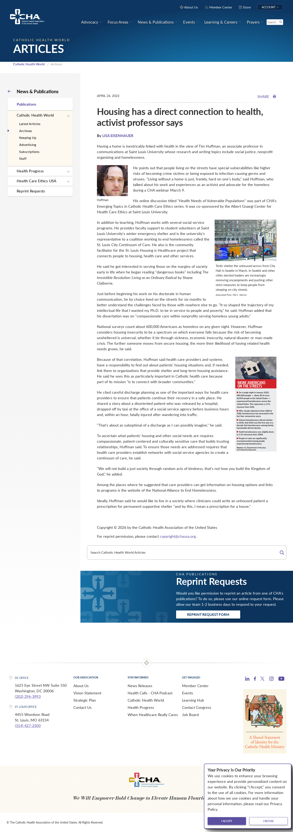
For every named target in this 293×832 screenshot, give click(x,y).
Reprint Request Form (208, 614)
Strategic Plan (84, 700)
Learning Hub (193, 700)
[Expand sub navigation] (68, 116)
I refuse (268, 821)
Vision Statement (87, 692)
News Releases (140, 685)
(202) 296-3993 (28, 696)
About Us (81, 685)
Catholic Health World (29, 64)
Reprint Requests (31, 190)
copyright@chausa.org (178, 536)
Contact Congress (196, 707)
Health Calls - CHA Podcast (150, 692)
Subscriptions (29, 151)
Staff (23, 158)
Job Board (190, 714)
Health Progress (30, 170)
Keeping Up (27, 137)
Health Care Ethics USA (36, 180)
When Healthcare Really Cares (153, 714)
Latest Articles (29, 124)
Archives (25, 131)
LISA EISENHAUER (117, 135)
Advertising (27, 144)
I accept (226, 821)
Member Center (195, 685)
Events (187, 692)
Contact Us (82, 707)
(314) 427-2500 (28, 725)
